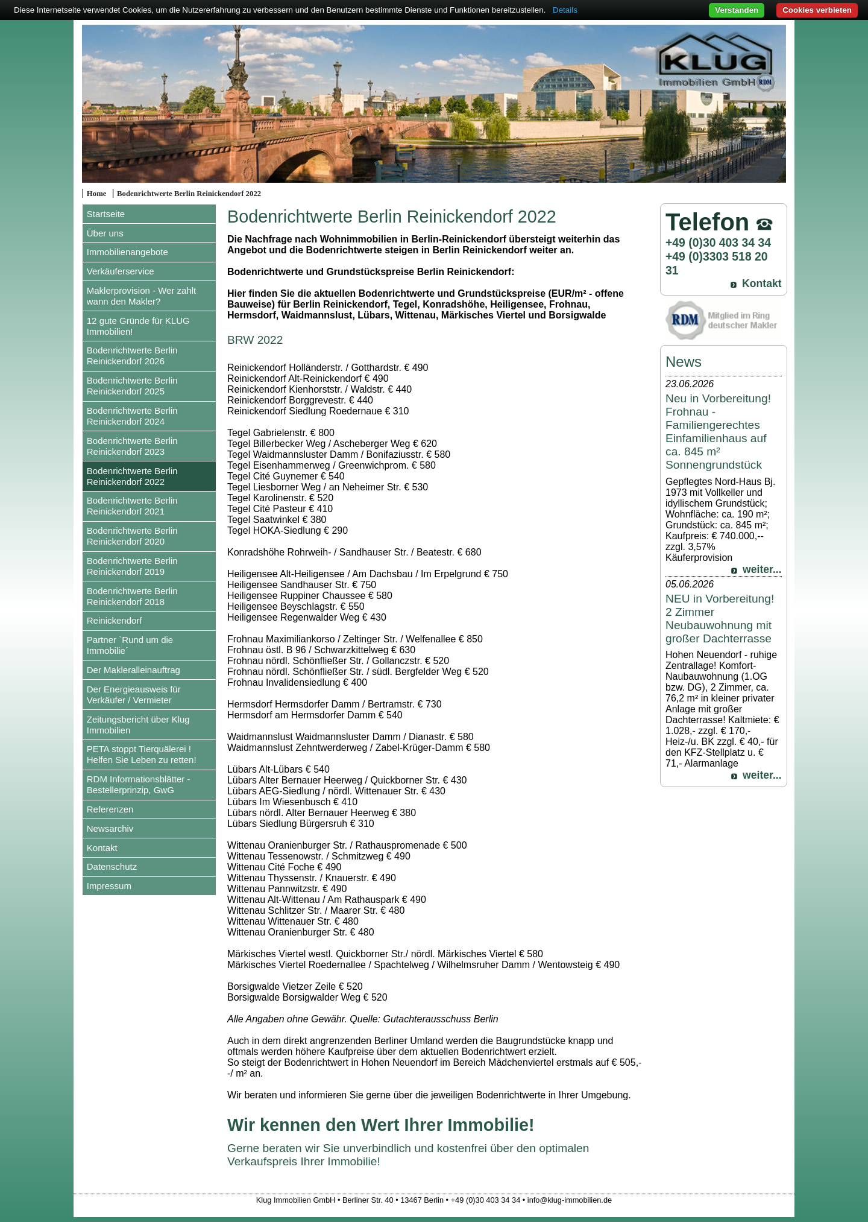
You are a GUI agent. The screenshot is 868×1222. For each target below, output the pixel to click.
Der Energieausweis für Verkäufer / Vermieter (134, 694)
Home (97, 193)
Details (565, 9)
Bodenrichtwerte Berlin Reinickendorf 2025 (132, 385)
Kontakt (102, 848)
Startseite (106, 214)
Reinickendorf (114, 620)
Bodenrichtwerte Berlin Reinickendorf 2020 (132, 535)
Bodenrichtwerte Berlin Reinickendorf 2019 (132, 566)
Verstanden (736, 9)
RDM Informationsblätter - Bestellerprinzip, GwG (138, 784)
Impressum (109, 886)
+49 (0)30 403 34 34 (718, 242)
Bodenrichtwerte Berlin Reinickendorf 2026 (132, 355)
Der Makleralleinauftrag (133, 670)
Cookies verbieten (817, 9)
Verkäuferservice (120, 271)
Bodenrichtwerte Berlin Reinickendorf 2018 (132, 596)
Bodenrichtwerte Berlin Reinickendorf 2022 (189, 193)
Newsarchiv (110, 828)
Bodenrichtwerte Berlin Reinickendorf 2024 (132, 415)
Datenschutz (112, 866)
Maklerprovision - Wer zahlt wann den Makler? (141, 295)
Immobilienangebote (127, 252)
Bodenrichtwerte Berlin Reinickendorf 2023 (132, 446)
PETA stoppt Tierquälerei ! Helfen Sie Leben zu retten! (142, 754)
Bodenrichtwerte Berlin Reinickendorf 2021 (132, 505)
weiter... (762, 569)
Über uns (105, 233)
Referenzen (110, 809)
